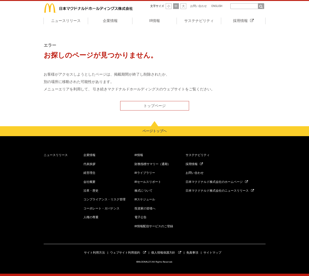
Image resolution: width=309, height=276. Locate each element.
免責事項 (192, 252)
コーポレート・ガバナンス (101, 208)
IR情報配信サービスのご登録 (154, 226)
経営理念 (89, 173)
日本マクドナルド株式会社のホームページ (217, 182)
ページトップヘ (154, 131)
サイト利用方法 (94, 252)
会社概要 (89, 182)
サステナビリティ (199, 20)
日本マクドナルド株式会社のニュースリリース (220, 190)
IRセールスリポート (148, 182)
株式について (144, 190)
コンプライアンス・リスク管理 (104, 199)
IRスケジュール (145, 199)
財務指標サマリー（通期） (153, 164)
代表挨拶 (89, 164)
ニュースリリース (66, 20)
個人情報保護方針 (166, 252)
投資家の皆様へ (145, 208)
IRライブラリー (145, 173)
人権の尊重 (90, 217)
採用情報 (243, 20)
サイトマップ (212, 252)
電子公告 (141, 217)
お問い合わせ (198, 6)
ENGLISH (216, 6)
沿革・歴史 (90, 190)
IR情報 (154, 20)
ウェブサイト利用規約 (128, 252)
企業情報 (110, 20)
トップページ (155, 106)
